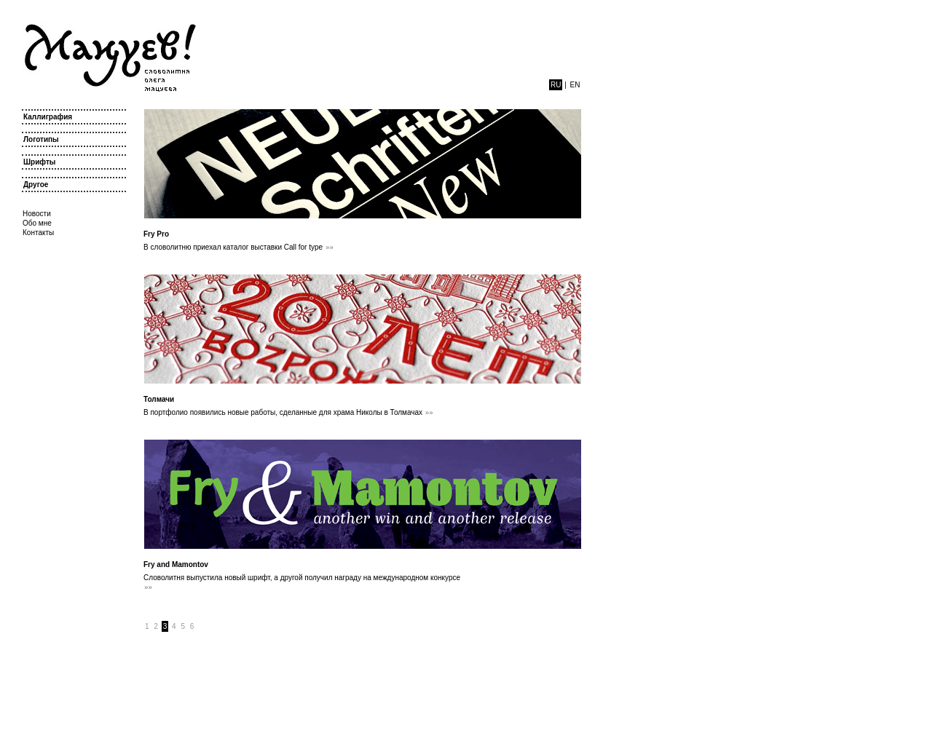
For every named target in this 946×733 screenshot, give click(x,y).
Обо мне (37, 223)
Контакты (38, 233)
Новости (37, 214)
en (575, 85)
